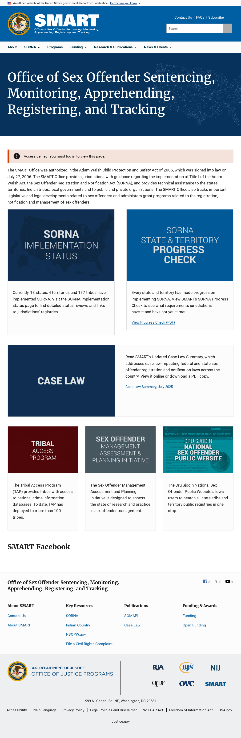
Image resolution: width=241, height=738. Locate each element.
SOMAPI (131, 615)
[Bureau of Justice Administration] (158, 665)
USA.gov (225, 710)
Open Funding (194, 625)
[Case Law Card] (61, 381)
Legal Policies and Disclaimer (113, 710)
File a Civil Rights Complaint (89, 644)
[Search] (195, 28)
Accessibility (17, 710)
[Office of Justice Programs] (19, 23)
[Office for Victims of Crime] (186, 683)
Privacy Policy (73, 710)
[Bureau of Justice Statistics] (187, 671)
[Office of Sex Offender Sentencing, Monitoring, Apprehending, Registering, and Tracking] (215, 682)
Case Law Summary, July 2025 (149, 387)
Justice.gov (121, 721)
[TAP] (43, 449)
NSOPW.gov (76, 634)
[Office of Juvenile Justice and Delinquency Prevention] (158, 685)
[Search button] (227, 28)
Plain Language (44, 710)
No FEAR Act (153, 710)
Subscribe (216, 17)
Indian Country (78, 625)
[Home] (66, 23)
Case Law (132, 625)
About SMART (19, 625)
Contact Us (183, 17)
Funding (189, 615)
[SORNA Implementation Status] (61, 245)
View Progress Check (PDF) (153, 322)
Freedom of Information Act (191, 710)
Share (231, 18)
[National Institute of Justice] (215, 665)
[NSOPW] (198, 449)
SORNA (72, 615)
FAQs (200, 17)
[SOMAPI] (120, 449)
